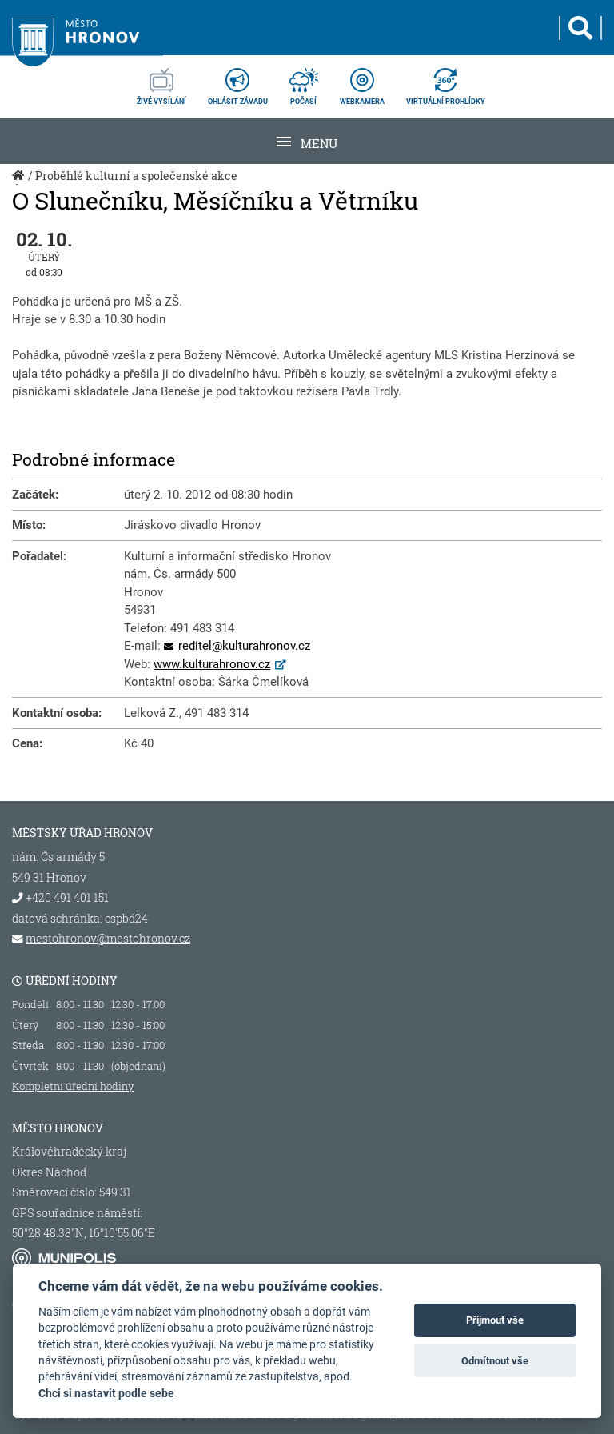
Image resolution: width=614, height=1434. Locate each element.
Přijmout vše (495, 1320)
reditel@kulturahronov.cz (244, 646)
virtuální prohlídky (445, 81)
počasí (303, 81)
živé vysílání (161, 81)
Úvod (20, 184)
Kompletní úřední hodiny (73, 1086)
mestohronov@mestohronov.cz (108, 938)
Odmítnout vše (494, 1361)
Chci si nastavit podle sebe (106, 1393)
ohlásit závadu (238, 81)
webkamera (362, 81)
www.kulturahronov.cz (212, 664)
